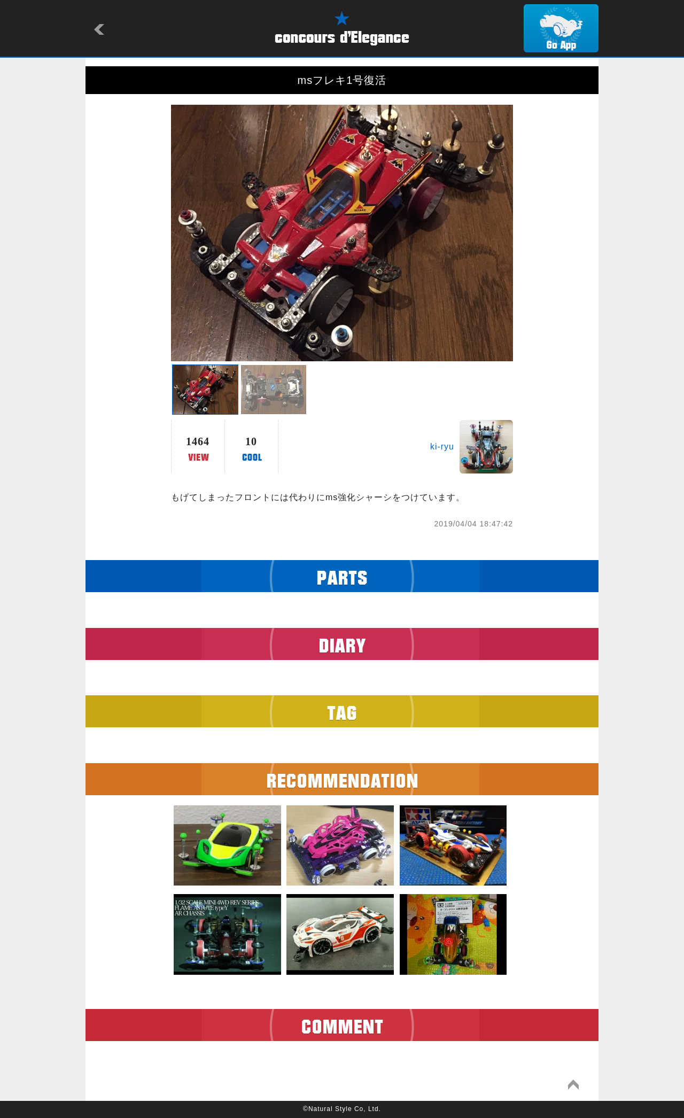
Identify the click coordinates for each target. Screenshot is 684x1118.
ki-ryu (442, 446)
